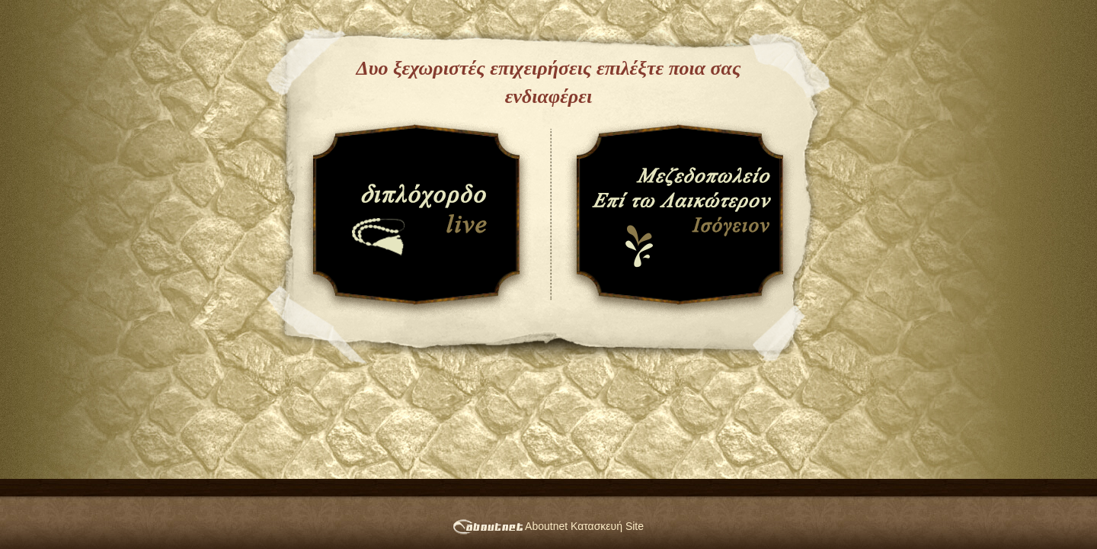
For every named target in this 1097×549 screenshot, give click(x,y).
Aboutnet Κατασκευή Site (548, 526)
